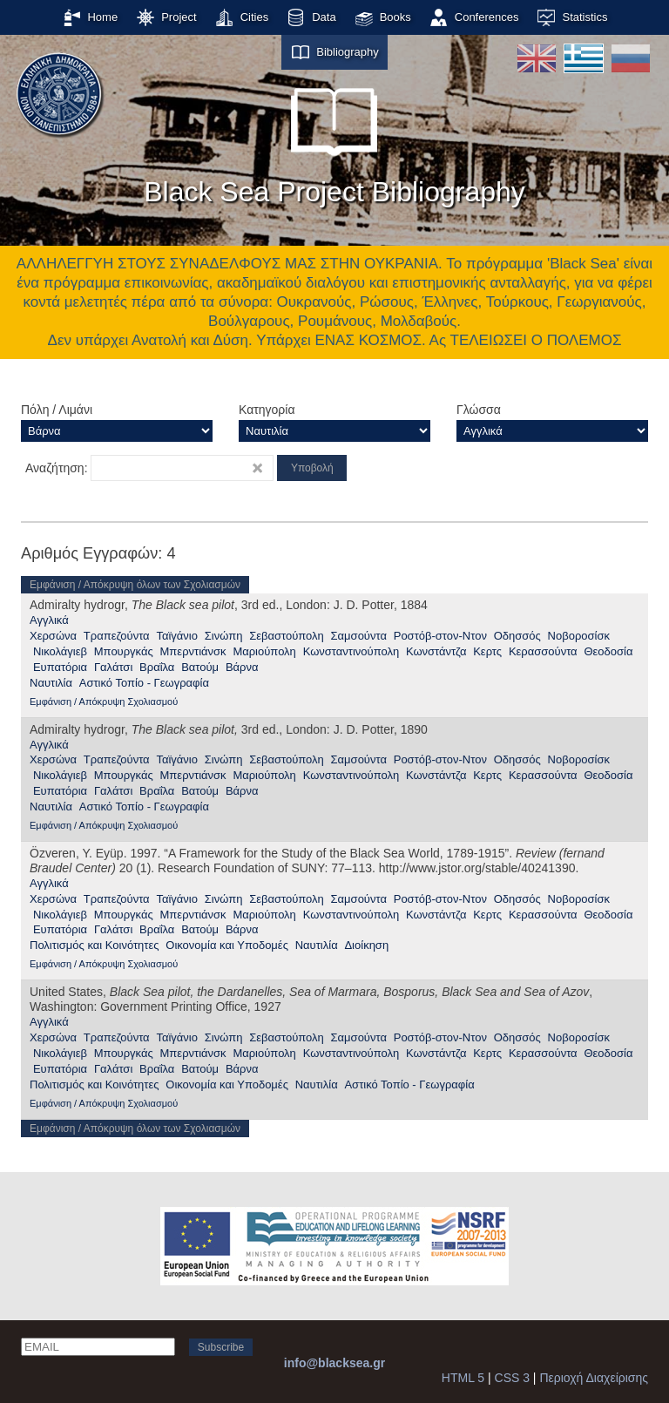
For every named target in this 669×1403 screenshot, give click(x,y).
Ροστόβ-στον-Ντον (440, 635)
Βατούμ (200, 667)
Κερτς (487, 651)
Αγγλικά (49, 620)
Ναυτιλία (51, 682)
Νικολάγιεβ (60, 651)
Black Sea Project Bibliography (334, 138)
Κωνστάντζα (436, 651)
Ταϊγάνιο (177, 635)
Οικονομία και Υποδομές (227, 945)
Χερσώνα (53, 635)
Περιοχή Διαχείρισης (593, 1378)
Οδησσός (517, 635)
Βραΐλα (156, 667)
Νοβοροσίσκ (579, 635)
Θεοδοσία (608, 651)
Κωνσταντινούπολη (351, 651)
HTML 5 (463, 1378)
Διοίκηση (366, 945)
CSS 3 (512, 1378)
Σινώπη (224, 635)
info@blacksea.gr (334, 1363)
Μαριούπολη (264, 651)
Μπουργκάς (123, 651)
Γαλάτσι (113, 667)
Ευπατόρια (60, 667)
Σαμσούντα (359, 635)
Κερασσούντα (543, 651)
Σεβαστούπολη (286, 635)
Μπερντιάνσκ (193, 651)
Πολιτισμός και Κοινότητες (94, 945)
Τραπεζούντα (117, 635)
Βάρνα (242, 667)
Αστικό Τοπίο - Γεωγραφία (144, 682)
